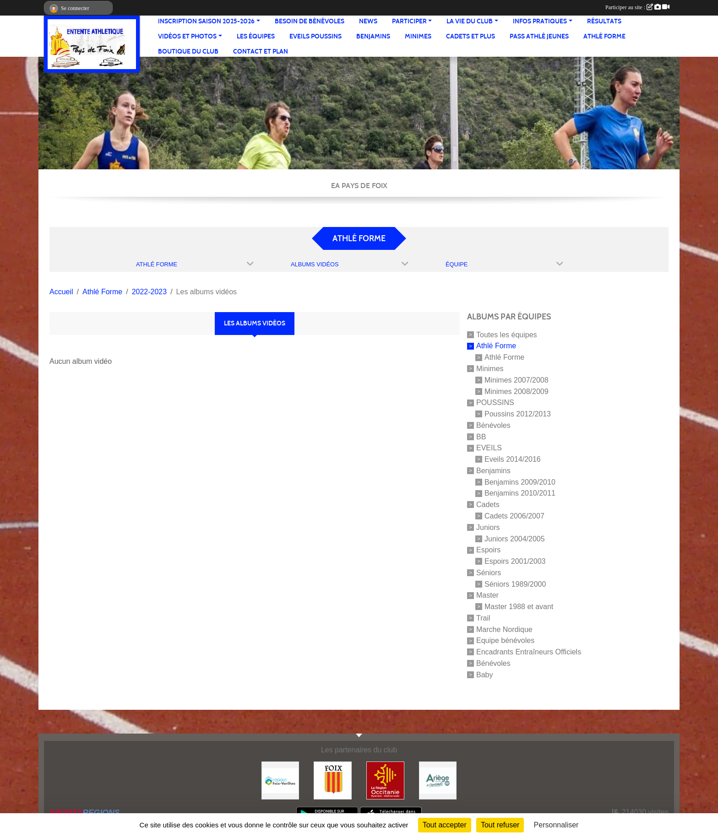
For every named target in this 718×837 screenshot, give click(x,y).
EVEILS (489, 448)
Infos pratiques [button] (540, 21)
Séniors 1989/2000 (515, 584)
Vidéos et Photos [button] (187, 36)
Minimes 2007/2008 (516, 380)
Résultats (604, 21)
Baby (484, 674)
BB (481, 436)
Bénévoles (493, 425)
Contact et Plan (260, 51)
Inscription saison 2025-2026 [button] (206, 21)
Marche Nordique (504, 629)
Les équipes (256, 36)
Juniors (488, 527)
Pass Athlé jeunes (539, 36)
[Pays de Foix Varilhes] (280, 780)
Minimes (418, 36)
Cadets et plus (470, 36)
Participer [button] (409, 21)
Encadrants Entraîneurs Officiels (528, 652)
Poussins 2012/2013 (517, 414)
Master (487, 595)
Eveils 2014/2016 (512, 459)
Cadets (488, 504)
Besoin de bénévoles (309, 21)
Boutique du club (188, 51)
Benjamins (373, 36)
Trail (483, 618)
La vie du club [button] (469, 21)
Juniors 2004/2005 (514, 538)
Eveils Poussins (315, 36)
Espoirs (488, 550)
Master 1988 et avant (518, 606)
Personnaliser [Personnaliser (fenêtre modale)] (556, 825)
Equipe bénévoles (505, 640)
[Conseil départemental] (438, 780)
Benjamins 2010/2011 (519, 493)
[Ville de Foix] (333, 780)
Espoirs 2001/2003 (514, 561)
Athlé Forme (604, 36)
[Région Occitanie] (385, 780)
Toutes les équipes (506, 334)
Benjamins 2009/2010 (519, 482)
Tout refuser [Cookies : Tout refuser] (500, 825)
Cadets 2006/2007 (514, 516)
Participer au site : (637, 7)
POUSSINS (495, 402)
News (368, 21)
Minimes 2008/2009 (516, 391)
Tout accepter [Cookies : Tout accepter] (445, 825)
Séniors (488, 573)
